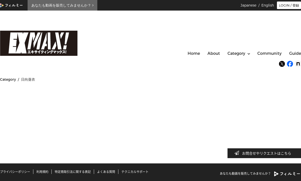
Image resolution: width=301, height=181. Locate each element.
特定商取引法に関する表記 (73, 171)
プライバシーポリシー (15, 171)
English (267, 5)
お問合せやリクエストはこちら (264, 153)
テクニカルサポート (134, 171)
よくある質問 (106, 171)
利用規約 (42, 171)
